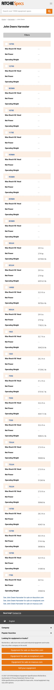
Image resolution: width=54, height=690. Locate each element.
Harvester (11, 19)
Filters (27, 35)
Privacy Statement (18, 678)
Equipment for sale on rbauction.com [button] (27, 650)
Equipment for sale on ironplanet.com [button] (27, 656)
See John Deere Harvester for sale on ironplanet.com (23, 601)
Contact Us (17, 613)
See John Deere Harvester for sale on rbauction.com (23, 597)
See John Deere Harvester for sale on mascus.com (23, 604)
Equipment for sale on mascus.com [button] (27, 662)
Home (4, 19)
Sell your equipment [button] (27, 668)
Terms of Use (29, 678)
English (12, 621)
